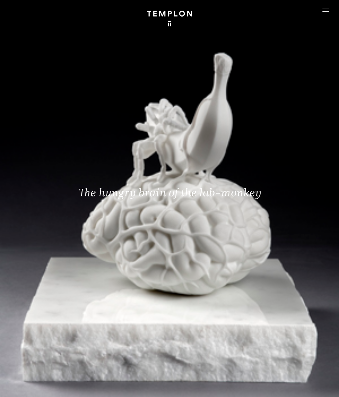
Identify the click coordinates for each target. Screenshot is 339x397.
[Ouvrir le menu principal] (326, 10)
